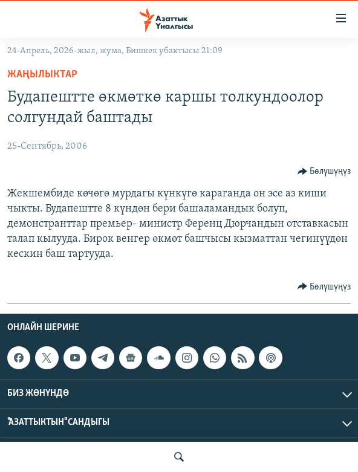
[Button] (324, 171)
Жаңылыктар (42, 74)
